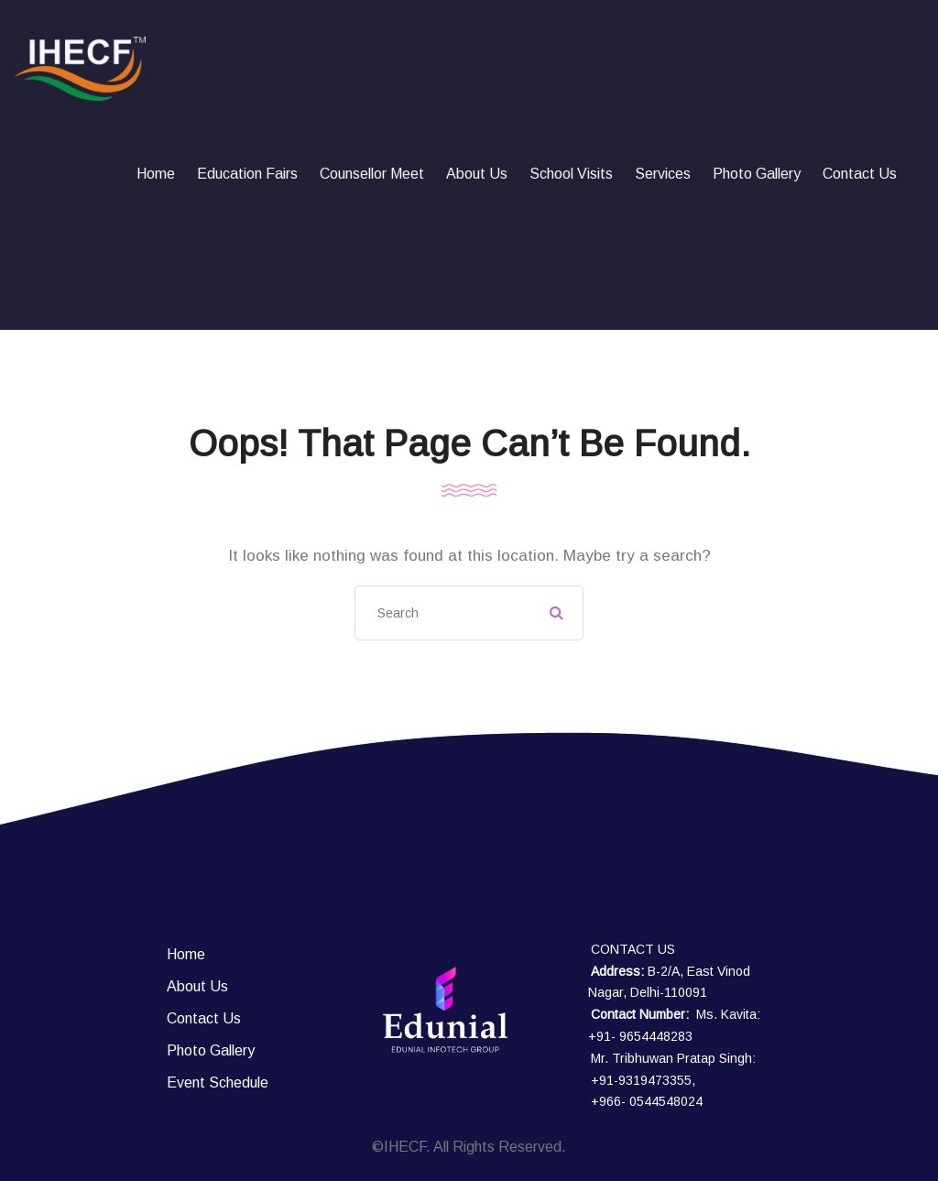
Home (155, 173)
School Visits (571, 173)
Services (663, 173)
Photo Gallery (757, 173)
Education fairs (247, 173)
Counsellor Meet (372, 173)
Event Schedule (217, 1082)
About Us (476, 173)
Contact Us (860, 173)
